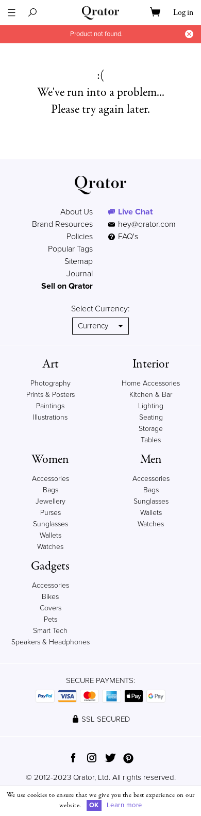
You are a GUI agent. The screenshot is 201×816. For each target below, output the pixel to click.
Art (50, 364)
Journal (79, 274)
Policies (79, 236)
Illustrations (50, 417)
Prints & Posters (50, 394)
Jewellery (50, 501)
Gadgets (50, 566)
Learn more (124, 805)
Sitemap (78, 261)
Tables (151, 440)
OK (94, 805)
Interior (150, 364)
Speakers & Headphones (50, 642)
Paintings (50, 406)
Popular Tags (70, 249)
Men (151, 459)
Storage (151, 428)
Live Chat (135, 212)
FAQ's (123, 236)
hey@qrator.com (147, 224)
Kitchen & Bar (150, 394)
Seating (151, 417)
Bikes (50, 596)
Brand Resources (62, 224)
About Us (76, 212)
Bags (50, 490)
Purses (50, 512)
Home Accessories (151, 383)
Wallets (50, 535)
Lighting (150, 406)
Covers (50, 608)
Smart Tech (50, 630)
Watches (50, 546)
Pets (50, 619)
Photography (50, 383)
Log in (183, 13)
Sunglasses (50, 524)
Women (50, 459)
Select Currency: (100, 309)
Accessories (50, 478)
